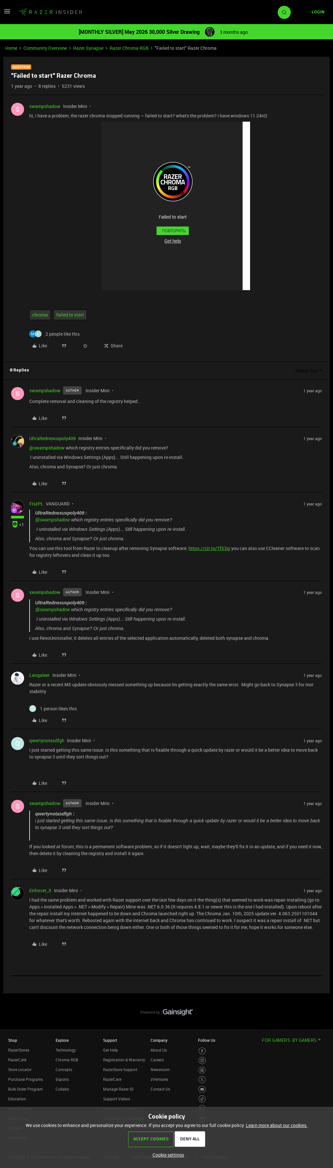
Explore (62, 1040)
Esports (62, 1079)
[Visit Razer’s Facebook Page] (202, 1051)
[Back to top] (319, 1005)
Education (17, 1098)
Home (11, 48)
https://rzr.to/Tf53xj (209, 548)
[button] (7, 13)
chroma (40, 315)
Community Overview (45, 48)
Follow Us (206, 1040)
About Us (159, 1050)
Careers (157, 1059)
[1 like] (53, 708)
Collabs (62, 1089)
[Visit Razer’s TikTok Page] (202, 1099)
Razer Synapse (88, 48)
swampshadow (44, 106)
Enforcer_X (40, 890)
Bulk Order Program (25, 1089)
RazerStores (18, 1050)
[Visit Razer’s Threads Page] (202, 1070)
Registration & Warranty (124, 1059)
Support (110, 1040)
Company (159, 1040)
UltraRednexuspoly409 (52, 438)
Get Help (110, 1050)
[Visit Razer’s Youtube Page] (202, 1089)
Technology (66, 1050)
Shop (12, 1040)
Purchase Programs (25, 1079)
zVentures (159, 1079)
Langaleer (39, 675)
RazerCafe (17, 1059)
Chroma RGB (67, 1059)
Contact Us (160, 1089)
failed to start (70, 315)
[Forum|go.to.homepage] (50, 12)
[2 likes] (54, 333)
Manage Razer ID (118, 1089)
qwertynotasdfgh (46, 740)
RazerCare (112, 1079)
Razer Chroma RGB (129, 48)
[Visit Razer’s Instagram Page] (202, 1060)
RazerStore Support (120, 1069)
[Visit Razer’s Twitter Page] (202, 1080)
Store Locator (20, 1069)
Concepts (64, 1069)
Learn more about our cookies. (277, 1125)
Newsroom (160, 1069)
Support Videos (116, 1098)
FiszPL (36, 504)
